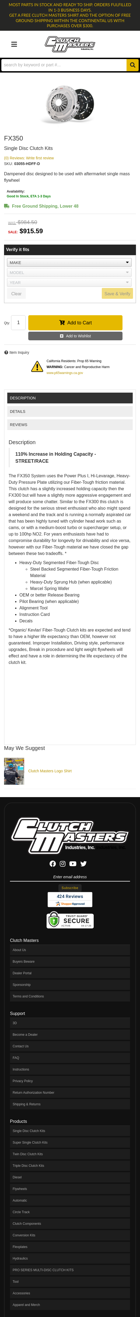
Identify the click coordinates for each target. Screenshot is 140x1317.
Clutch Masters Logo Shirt (50, 771)
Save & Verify (117, 293)
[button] (70, 65)
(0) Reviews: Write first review (29, 158)
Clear (16, 293)
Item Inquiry (19, 352)
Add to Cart (79, 322)
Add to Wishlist (78, 336)
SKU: (8, 164)
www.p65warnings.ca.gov (65, 373)
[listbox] (69, 262)
